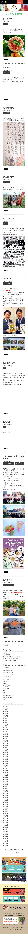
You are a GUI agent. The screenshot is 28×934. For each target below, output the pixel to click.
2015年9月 (5, 834)
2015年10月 (5, 833)
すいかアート (8, 19)
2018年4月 (5, 779)
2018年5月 (5, 777)
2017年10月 (5, 790)
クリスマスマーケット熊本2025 (10, 658)
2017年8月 (5, 793)
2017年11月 (5, 788)
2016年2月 (5, 825)
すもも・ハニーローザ (8, 669)
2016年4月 (5, 822)
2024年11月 (5, 720)
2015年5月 (5, 842)
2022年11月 (5, 731)
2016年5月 (5, 820)
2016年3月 (5, 824)
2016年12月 (5, 808)
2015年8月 (5, 836)
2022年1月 (5, 736)
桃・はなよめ (6, 667)
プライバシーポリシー (17, 929)
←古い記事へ (7, 645)
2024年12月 (5, 718)
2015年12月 (5, 829)
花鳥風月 (6, 422)
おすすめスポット (7, 685)
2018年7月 (5, 774)
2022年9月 (5, 733)
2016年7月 (5, 817)
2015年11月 (5, 831)
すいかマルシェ (9, 218)
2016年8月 (5, 815)
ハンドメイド (6, 688)
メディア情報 (6, 72)
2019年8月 (5, 754)
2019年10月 (5, 750)
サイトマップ (9, 929)
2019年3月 (5, 759)
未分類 (4, 694)
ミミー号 (6, 68)
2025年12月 (5, 706)
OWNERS (7, 278)
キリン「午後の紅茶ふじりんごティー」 (12, 656)
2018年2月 (5, 783)
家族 (4, 367)
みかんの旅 (7, 580)
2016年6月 (5, 818)
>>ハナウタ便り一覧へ (18, 645)
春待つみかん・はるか (8, 674)
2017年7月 (5, 795)
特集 (4, 699)
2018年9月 (5, 770)
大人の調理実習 (6, 654)
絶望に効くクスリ (10, 363)
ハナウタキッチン (7, 686)
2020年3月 (5, 743)
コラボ (22, 463)
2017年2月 (5, 804)
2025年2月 (5, 717)
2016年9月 (5, 813)
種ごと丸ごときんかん (8, 670)
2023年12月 (5, 724)
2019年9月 (5, 752)
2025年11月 (5, 708)
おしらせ (5, 677)
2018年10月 (5, 768)
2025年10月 (5, 709)
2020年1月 (5, 745)
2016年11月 (5, 809)
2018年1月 (5, 784)
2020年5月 (5, 742)
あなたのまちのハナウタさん (9, 695)
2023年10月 (5, 727)
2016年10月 (5, 811)
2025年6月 (5, 715)
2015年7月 (5, 838)
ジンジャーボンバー (8, 283)
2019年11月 (5, 749)
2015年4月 (5, 843)
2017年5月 (5, 799)
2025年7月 (5, 713)
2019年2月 (5, 761)
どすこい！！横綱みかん (8, 463)
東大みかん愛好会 (16, 592)
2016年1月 (5, 827)
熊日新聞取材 (8, 177)
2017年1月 (5, 806)
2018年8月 (5, 772)
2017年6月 (5, 797)
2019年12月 (5, 747)
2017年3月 (5, 802)
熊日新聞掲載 (8, 108)
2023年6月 (5, 729)
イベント (5, 23)
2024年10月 (5, 722)
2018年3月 (5, 781)
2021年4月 (5, 740)
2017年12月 (5, 786)
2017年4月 (5, 800)
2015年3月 (5, 845)
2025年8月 (5, 711)
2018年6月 (5, 775)
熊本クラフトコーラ (7, 697)
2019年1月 (5, 763)
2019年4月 (5, 758)
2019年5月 (5, 756)
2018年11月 (5, 767)
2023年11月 (5, 725)
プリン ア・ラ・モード (8, 653)
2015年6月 (5, 840)
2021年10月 (5, 738)
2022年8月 (5, 734)
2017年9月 (5, 792)
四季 (4, 426)
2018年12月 (5, 765)
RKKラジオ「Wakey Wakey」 (10, 660)
